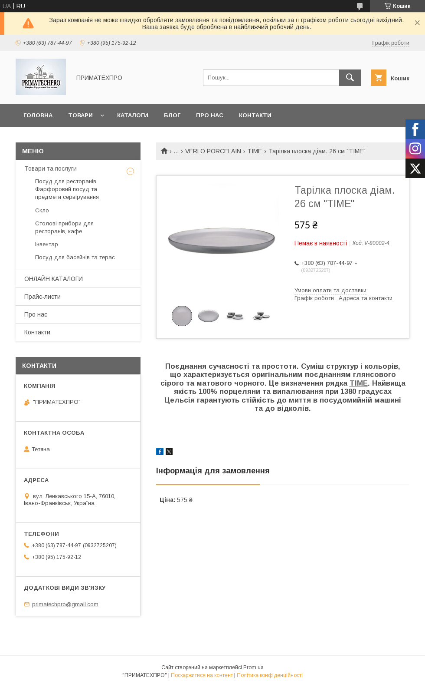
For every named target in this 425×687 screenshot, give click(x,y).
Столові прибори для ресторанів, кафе (64, 227)
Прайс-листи (42, 296)
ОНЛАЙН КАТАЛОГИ (53, 278)
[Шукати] (350, 77)
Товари (80, 115)
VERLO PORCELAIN (213, 151)
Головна (37, 115)
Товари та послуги (50, 168)
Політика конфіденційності (270, 675)
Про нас (209, 115)
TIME (254, 151)
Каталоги (132, 115)
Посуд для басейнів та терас (75, 257)
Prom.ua (253, 667)
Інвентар (46, 244)
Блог (172, 115)
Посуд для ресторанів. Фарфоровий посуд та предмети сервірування (67, 189)
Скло (42, 210)
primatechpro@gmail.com (65, 604)
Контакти (255, 115)
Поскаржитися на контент (202, 675)
